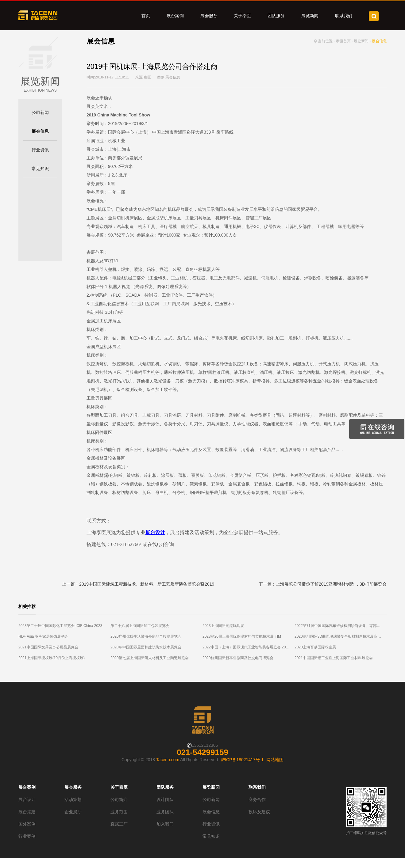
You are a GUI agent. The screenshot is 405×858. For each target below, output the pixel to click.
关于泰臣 (242, 15)
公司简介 (119, 799)
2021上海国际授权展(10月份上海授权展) (51, 658)
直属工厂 (119, 824)
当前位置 (325, 41)
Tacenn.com (167, 759)
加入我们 (165, 824)
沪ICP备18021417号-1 (242, 759)
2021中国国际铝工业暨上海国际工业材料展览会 (334, 658)
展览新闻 (309, 15)
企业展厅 (73, 811)
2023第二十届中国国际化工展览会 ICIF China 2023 (60, 626)
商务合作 (257, 799)
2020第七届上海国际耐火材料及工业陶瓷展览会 (149, 658)
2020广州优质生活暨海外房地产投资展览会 (145, 636)
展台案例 (175, 15)
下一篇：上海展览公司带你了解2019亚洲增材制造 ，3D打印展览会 (323, 584)
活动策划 (73, 799)
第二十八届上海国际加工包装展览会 (139, 626)
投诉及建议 (259, 811)
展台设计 (27, 799)
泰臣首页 (343, 41)
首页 (145, 15)
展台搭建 (27, 811)
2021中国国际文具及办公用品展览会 (48, 647)
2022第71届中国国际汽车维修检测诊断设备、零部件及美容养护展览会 (341, 626)
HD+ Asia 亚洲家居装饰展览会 (43, 636)
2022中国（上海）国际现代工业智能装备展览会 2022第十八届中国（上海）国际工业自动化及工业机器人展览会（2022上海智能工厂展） (248, 647)
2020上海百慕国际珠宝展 (315, 647)
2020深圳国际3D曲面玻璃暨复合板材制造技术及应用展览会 (341, 636)
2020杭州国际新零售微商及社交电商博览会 (237, 658)
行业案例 (27, 836)
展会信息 (40, 131)
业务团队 (165, 811)
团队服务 (276, 15)
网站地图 (275, 759)
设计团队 (165, 799)
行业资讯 (40, 149)
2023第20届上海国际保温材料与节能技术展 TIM (241, 636)
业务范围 (119, 811)
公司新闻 (40, 112)
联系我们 (343, 15)
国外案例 (27, 824)
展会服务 (209, 15)
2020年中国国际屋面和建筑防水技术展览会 (145, 647)
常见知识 (40, 168)
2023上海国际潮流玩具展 (223, 626)
